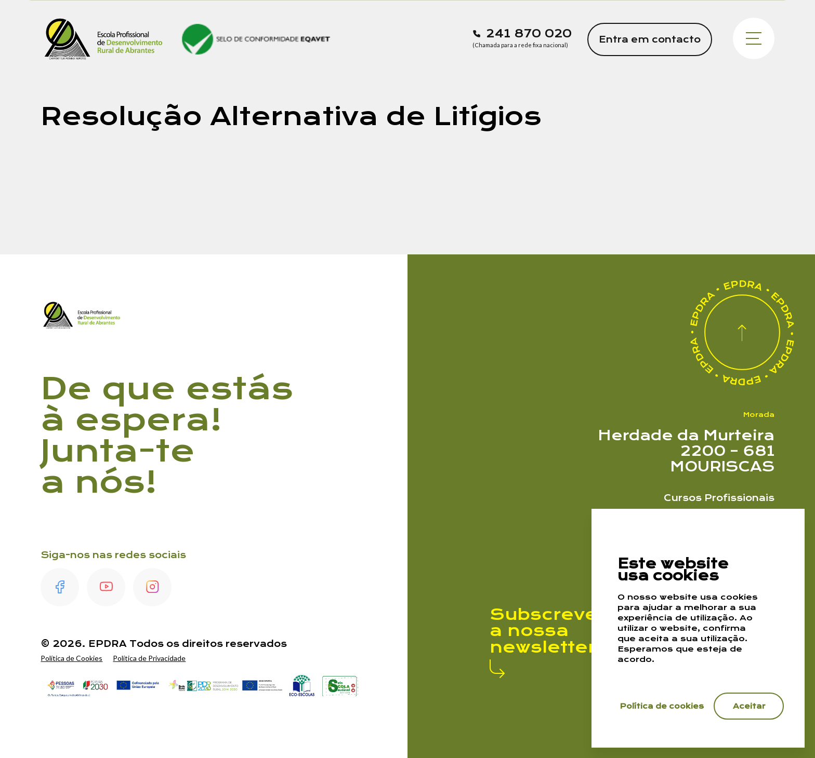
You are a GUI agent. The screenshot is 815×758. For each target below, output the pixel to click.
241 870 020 (529, 34)
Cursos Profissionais (719, 498)
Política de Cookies (71, 658)
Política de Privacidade (149, 658)
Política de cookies (662, 706)
